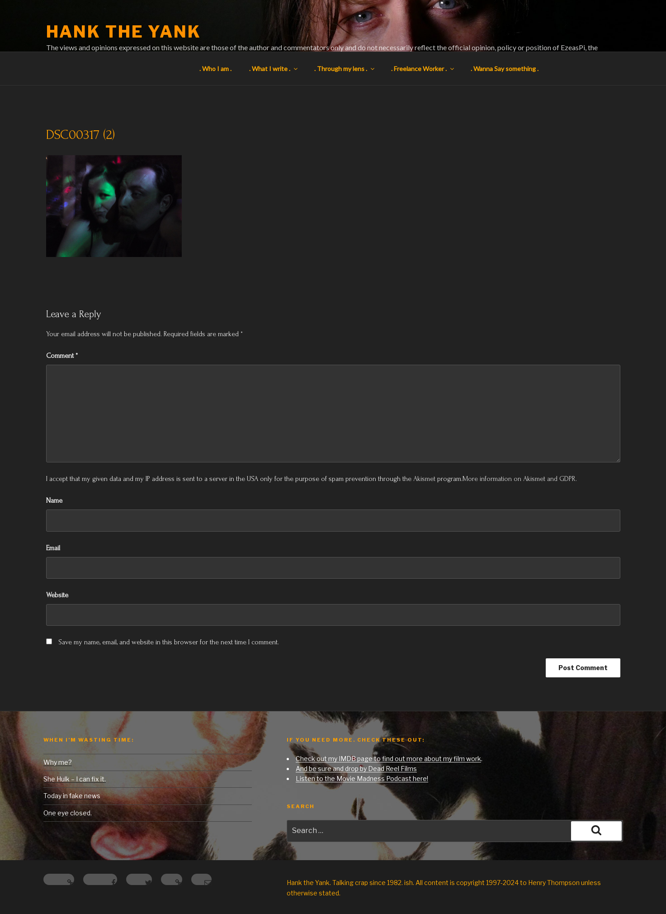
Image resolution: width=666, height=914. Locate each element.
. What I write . (274, 68)
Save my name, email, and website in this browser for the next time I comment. (168, 642)
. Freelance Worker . (423, 68)
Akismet (424, 479)
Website (57, 595)
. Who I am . (215, 68)
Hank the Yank (123, 32)
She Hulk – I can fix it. (74, 779)
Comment (62, 356)
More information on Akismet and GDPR (519, 479)
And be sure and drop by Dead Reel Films (356, 768)
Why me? (57, 762)
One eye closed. (67, 813)
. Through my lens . (345, 68)
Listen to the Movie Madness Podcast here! (362, 778)
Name (54, 500)
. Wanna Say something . (504, 68)
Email (53, 548)
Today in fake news (71, 796)
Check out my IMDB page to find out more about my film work (388, 758)
